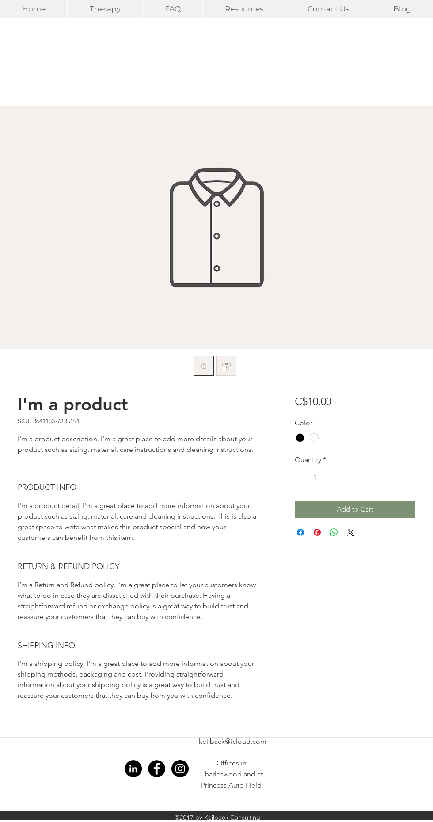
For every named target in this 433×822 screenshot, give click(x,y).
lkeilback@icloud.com (231, 741)
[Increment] (328, 477)
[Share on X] (351, 532)
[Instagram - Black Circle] (180, 768)
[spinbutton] (315, 477)
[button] (104, 9)
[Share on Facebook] (300, 532)
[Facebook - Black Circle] (156, 768)
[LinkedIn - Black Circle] (133, 768)
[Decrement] (302, 477)
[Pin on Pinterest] (317, 532)
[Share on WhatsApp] (334, 532)
